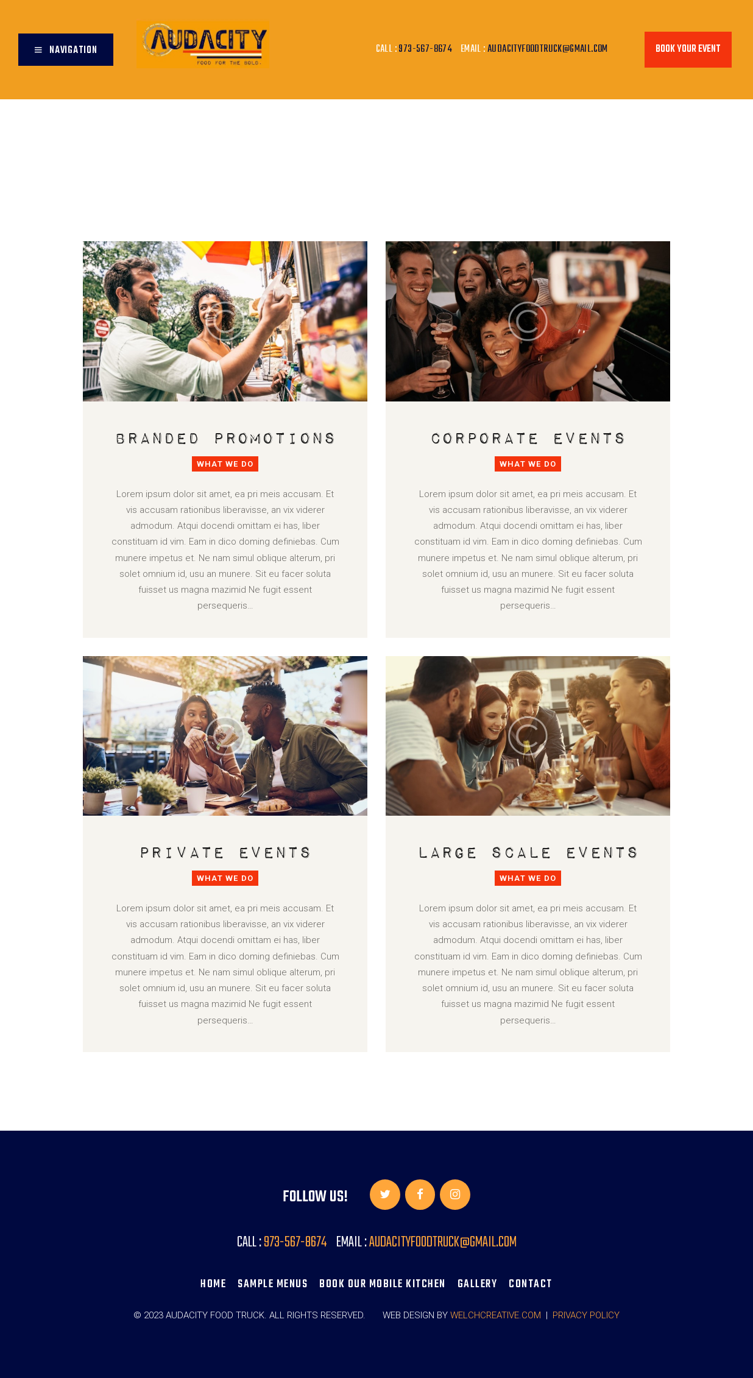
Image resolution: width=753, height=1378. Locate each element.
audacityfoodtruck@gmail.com (547, 49)
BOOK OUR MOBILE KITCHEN (382, 1284)
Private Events (225, 851)
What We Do (225, 463)
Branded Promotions (225, 437)
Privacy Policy (586, 1315)
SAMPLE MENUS (273, 1284)
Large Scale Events (528, 851)
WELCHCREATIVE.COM (495, 1315)
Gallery (478, 1284)
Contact (531, 1284)
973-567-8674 (425, 49)
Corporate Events (528, 437)
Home (213, 1284)
